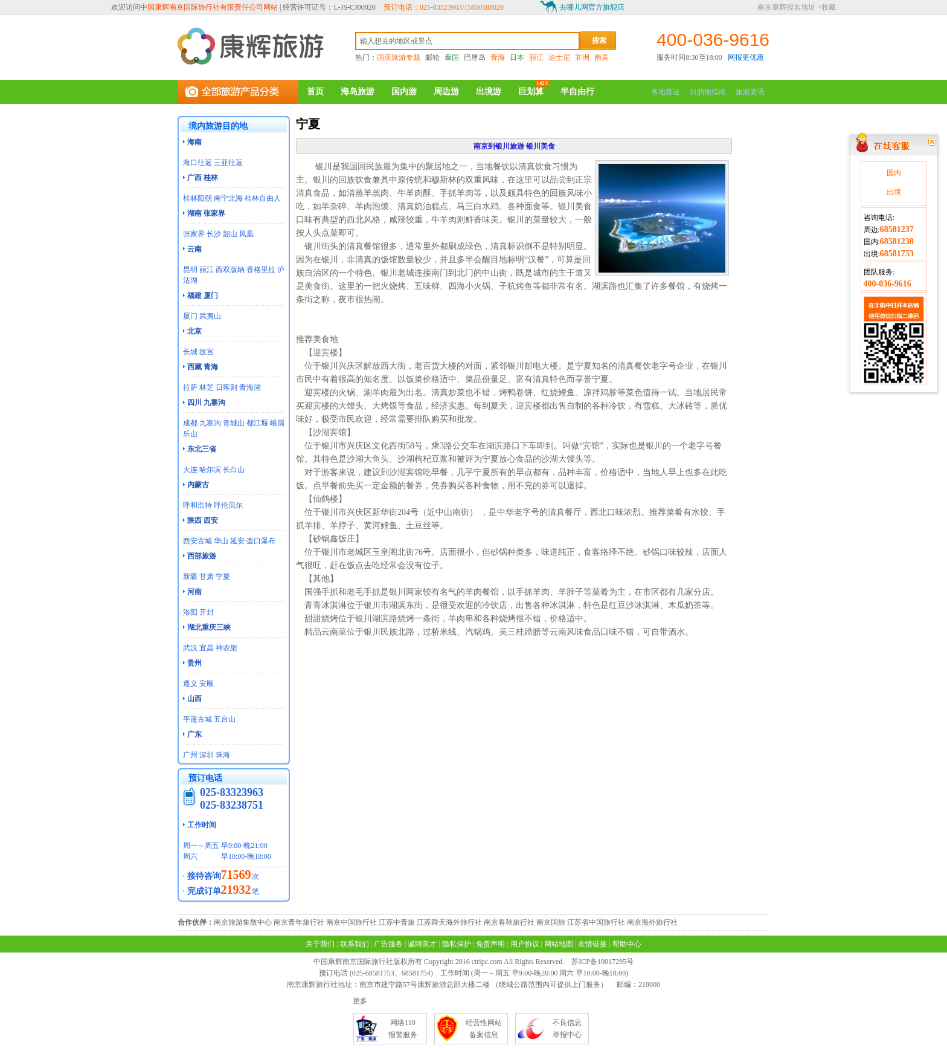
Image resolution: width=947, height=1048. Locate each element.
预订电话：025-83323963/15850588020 (444, 7)
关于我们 (320, 944)
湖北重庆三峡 (209, 627)
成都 (190, 423)
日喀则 (226, 387)
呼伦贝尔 (228, 505)
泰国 (452, 57)
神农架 (226, 648)
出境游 (488, 91)
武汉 (190, 648)
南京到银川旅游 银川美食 (514, 146)
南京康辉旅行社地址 (319, 984)
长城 (190, 352)
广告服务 (388, 944)
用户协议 (524, 944)
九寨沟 (210, 423)
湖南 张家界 (206, 213)
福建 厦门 (202, 295)
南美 (601, 57)
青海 (497, 57)
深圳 (206, 755)
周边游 (446, 91)
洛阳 (190, 612)
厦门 (190, 316)
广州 (190, 755)
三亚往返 (228, 162)
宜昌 (206, 648)
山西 (194, 698)
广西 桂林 (202, 177)
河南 (194, 591)
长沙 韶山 (222, 234)
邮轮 (432, 57)
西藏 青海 (202, 367)
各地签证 (665, 92)
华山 (221, 541)
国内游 (404, 91)
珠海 (223, 755)
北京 (194, 331)
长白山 (234, 469)
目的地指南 (708, 92)
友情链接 (592, 944)
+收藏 (826, 7)
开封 (206, 612)
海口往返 (197, 162)
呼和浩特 (197, 505)
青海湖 (250, 387)
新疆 (190, 576)
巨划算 (531, 91)
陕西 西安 (202, 520)
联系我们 (354, 944)
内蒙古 (198, 484)
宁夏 (223, 576)
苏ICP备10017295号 (602, 961)
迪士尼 (559, 57)
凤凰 (246, 234)
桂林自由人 (263, 198)
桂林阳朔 (197, 198)
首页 (315, 91)
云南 (194, 249)
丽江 (536, 57)
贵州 (194, 663)
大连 (190, 469)
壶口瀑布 (260, 541)
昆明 (190, 269)
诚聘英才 (422, 944)
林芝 (206, 387)
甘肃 (206, 576)
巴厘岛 (475, 57)
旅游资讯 (750, 92)
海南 (194, 142)
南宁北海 (228, 198)
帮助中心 (626, 944)
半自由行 (577, 91)
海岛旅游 (357, 91)
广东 (194, 734)
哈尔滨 (210, 469)
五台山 (225, 719)
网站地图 (558, 944)
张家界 (194, 234)
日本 (517, 57)
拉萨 (190, 387)
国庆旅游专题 (398, 57)
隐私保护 (456, 944)
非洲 (582, 57)
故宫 (206, 352)
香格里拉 (260, 269)
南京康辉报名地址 (786, 7)
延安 (237, 541)
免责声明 (490, 944)
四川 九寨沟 (206, 402)
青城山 (234, 423)
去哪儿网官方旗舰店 (591, 7)
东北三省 (201, 449)
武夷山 (210, 316)
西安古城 (197, 541)
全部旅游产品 (238, 92)
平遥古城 (197, 719)
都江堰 (257, 423)
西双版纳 (230, 269)
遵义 (190, 683)
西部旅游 (201, 556)
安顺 (206, 683)
